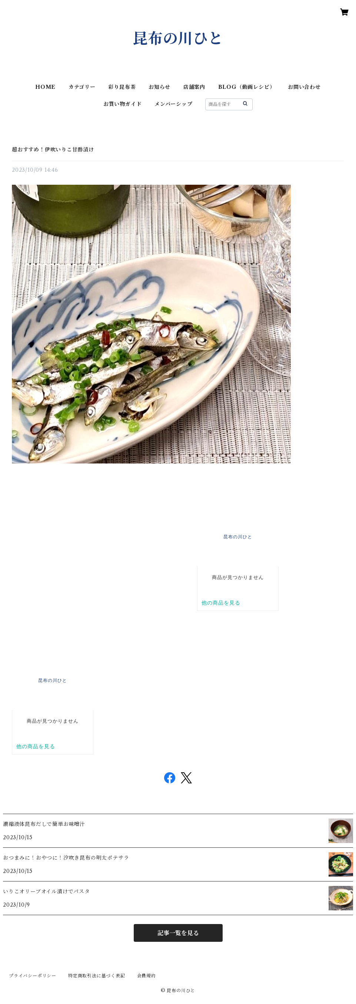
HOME (45, 87)
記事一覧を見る (178, 933)
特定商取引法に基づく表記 (96, 975)
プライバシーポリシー (32, 975)
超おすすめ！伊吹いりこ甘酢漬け (53, 149)
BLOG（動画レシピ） (246, 87)
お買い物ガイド (122, 104)
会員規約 (146, 975)
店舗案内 (194, 87)
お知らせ (159, 87)
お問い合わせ (304, 87)
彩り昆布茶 (122, 87)
